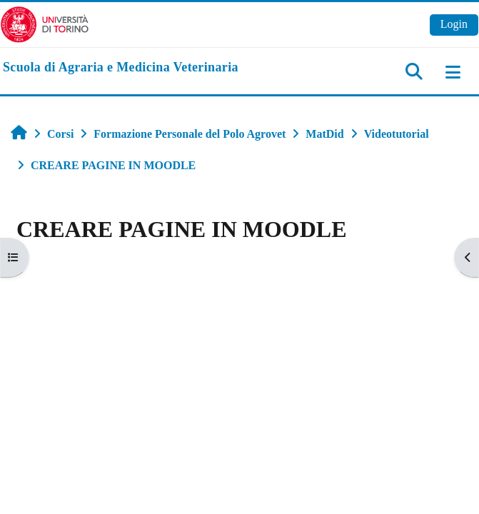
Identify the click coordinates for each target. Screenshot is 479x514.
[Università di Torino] (44, 23)
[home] (120, 68)
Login (454, 24)
